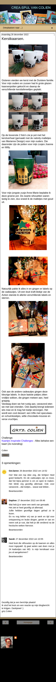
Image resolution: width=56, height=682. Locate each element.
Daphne (13, 500)
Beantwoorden (16, 491)
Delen (5, 455)
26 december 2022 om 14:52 (33, 471)
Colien (20, 638)
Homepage (28, 622)
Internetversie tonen (28, 628)
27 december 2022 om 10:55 (29, 539)
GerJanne (14, 471)
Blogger (38, 679)
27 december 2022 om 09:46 (31, 500)
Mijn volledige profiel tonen (13, 673)
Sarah (12, 539)
